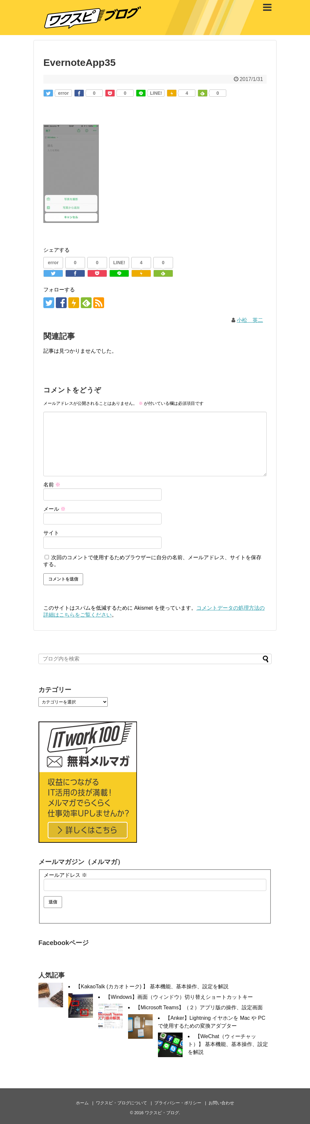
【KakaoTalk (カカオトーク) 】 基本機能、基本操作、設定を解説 (152, 986)
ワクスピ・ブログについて (121, 1102)
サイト (51, 533)
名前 (51, 484)
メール (54, 509)
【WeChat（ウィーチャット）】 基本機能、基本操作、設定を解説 (228, 1044)
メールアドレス (65, 875)
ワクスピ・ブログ (162, 1112)
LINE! (156, 93)
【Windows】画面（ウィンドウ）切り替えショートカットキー (179, 997)
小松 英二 (250, 320)
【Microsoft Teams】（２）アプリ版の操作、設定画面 (199, 1007)
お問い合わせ (221, 1102)
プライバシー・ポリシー (177, 1102)
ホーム (82, 1102)
